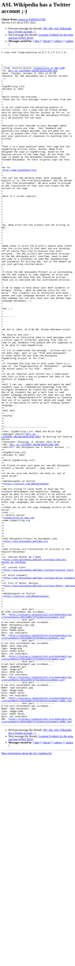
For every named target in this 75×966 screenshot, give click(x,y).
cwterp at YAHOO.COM (31, 19)
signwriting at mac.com (19, 611)
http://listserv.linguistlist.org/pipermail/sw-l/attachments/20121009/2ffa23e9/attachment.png (36, 779)
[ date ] (37, 41)
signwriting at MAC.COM (49, 71)
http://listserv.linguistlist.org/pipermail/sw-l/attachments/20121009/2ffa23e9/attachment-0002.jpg (36, 854)
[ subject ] (58, 41)
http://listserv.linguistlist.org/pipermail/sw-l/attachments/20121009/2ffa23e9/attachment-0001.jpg (36, 829)
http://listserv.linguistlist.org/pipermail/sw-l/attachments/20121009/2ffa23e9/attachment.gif (36, 804)
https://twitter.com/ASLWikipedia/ (26, 570)
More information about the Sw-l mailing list (26, 887)
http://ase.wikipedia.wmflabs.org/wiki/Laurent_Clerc (39, 673)
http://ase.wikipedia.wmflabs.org (26, 639)
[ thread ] (47, 41)
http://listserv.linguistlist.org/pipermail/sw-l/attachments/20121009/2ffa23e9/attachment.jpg (36, 754)
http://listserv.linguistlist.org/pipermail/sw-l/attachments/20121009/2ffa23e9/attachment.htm (36, 729)
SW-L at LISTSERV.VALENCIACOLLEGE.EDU (32, 74)
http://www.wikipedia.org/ (20, 194)
